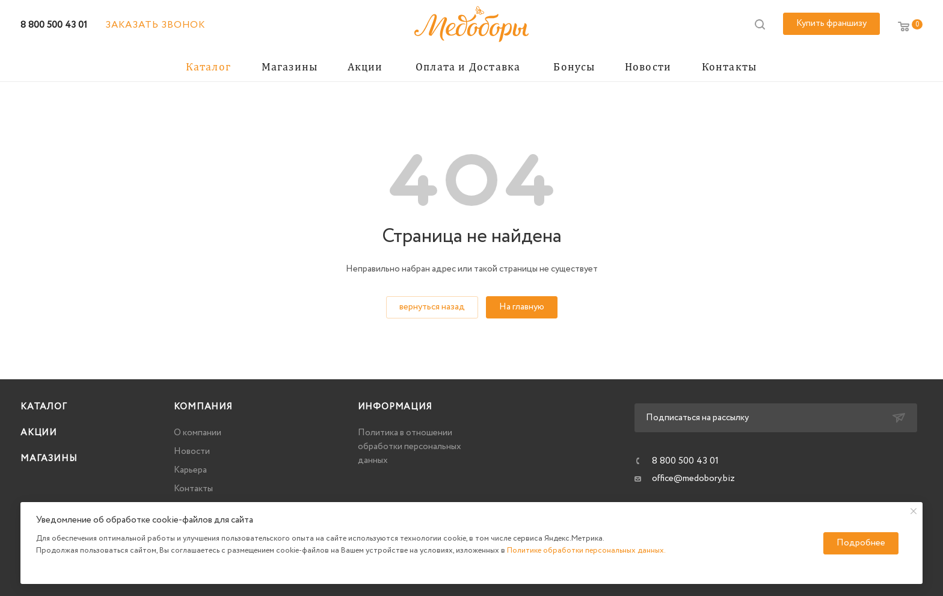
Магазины (48, 458)
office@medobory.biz (693, 479)
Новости (192, 451)
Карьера (190, 470)
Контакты (193, 488)
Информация (395, 407)
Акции (38, 432)
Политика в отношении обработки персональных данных (409, 446)
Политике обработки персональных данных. (586, 550)
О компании (197, 432)
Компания (203, 407)
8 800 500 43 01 (53, 25)
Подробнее (861, 543)
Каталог (43, 407)
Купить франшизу (831, 23)
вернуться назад (432, 307)
